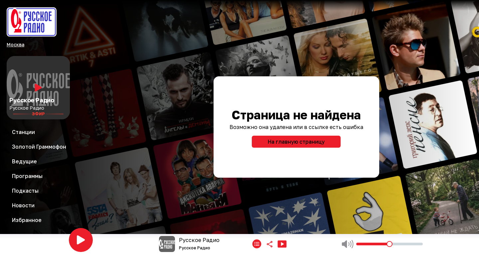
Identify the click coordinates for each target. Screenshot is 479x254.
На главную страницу (296, 141)
